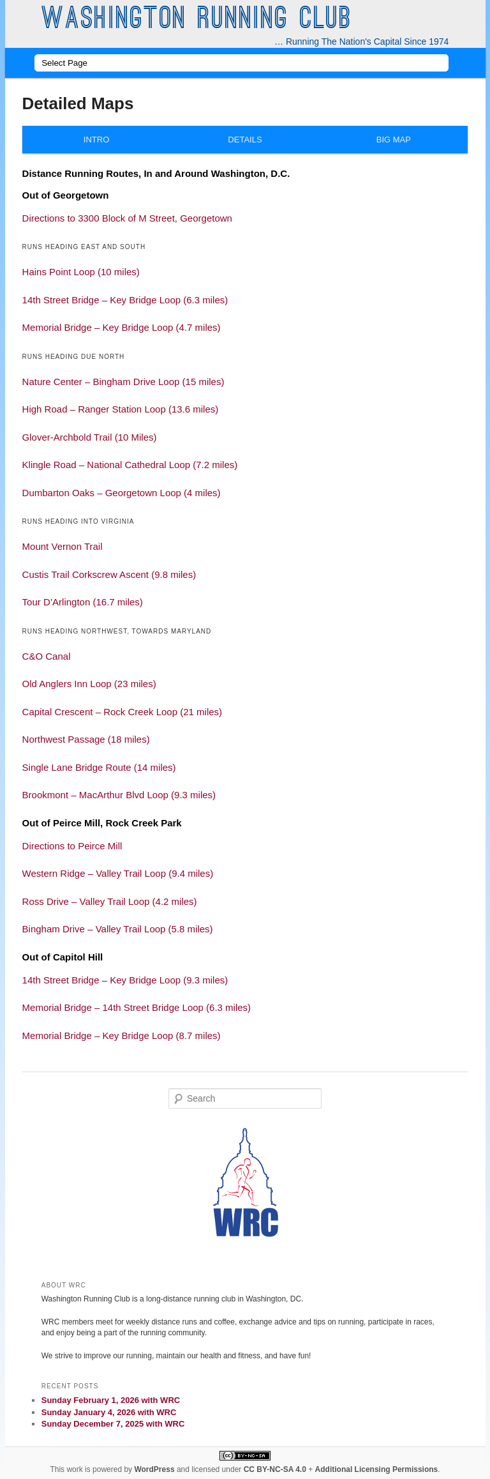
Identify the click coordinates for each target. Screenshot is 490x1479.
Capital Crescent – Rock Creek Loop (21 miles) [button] (122, 711)
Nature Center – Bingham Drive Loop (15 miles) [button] (123, 381)
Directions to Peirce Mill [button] (72, 845)
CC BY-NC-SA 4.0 (275, 1469)
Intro (96, 139)
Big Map (393, 139)
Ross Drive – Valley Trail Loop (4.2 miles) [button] (109, 901)
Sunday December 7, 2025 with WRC (113, 1424)
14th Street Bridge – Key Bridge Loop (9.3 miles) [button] (125, 980)
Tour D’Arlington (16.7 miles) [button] (82, 601)
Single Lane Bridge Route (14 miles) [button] (99, 767)
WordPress (154, 1469)
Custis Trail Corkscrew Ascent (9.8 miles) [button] (109, 574)
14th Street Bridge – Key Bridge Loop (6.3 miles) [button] (125, 299)
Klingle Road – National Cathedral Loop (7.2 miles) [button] (130, 464)
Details (245, 139)
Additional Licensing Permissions (376, 1469)
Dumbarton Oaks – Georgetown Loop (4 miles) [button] (121, 492)
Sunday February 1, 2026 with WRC (110, 1400)
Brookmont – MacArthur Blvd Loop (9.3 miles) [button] (119, 794)
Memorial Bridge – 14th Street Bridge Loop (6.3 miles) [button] (136, 1007)
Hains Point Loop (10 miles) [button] (81, 271)
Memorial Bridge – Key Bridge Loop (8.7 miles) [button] (121, 1035)
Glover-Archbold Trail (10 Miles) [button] (89, 437)
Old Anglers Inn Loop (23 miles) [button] (89, 683)
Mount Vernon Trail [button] (62, 546)
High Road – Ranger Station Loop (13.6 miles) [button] (120, 409)
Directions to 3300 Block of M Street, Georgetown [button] (127, 218)
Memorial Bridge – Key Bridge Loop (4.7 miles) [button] (121, 327)
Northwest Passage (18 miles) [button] (86, 739)
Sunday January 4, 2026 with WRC (109, 1412)
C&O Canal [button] (46, 656)
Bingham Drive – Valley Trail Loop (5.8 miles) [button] (117, 928)
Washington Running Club (196, 20)
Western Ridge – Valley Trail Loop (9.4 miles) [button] (118, 873)
